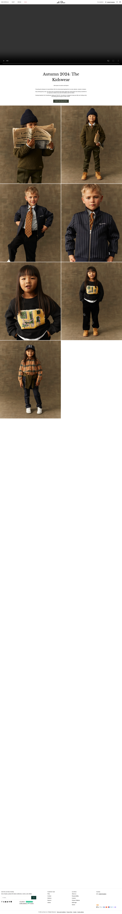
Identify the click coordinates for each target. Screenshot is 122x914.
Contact (49, 896)
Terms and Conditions (61, 912)
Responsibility (75, 896)
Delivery (49, 898)
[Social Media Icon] (1, 901)
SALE (25, 2)
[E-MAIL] (16, 897)
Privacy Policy (69, 912)
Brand (19, 2)
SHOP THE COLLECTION (61, 101)
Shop (13, 2)
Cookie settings (80, 912)
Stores (73, 904)
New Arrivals (5, 2)
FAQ (48, 893)
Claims (49, 902)
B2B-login (74, 902)
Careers (74, 898)
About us (74, 893)
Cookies (74, 912)
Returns (49, 900)
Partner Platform (76, 900)
